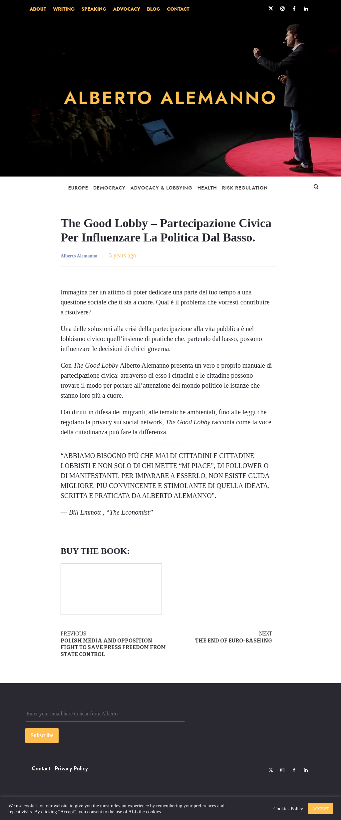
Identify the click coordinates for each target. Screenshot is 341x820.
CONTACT (178, 9)
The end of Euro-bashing (219, 637)
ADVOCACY (127, 9)
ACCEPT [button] (320, 808)
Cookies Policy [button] (288, 808)
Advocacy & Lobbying (161, 188)
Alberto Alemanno (79, 255)
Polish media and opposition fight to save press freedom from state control (114, 643)
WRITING (64, 9)
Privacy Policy (71, 768)
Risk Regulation (245, 188)
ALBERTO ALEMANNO (170, 97)
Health (207, 188)
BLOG (153, 9)
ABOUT (38, 9)
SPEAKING (93, 9)
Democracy (109, 188)
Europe (78, 188)
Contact (41, 768)
